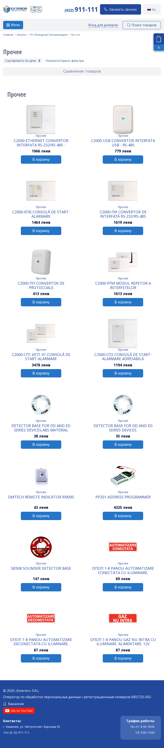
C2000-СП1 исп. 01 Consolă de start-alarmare (41, 356)
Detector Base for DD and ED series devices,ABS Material (40, 428)
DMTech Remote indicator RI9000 (41, 497)
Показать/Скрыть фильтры (64, 60)
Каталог (21, 35)
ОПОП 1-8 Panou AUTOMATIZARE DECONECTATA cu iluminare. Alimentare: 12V (41, 641)
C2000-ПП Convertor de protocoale (41, 285)
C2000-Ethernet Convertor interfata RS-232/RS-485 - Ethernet (41, 142)
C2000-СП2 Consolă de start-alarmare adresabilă (123, 356)
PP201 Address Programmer (122, 497)
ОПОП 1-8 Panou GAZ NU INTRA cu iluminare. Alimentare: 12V (123, 641)
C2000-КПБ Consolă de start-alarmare (41, 214)
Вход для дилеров (103, 25)
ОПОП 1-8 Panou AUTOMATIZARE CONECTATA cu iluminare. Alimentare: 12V (123, 570)
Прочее (41, 136)
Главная (8, 35)
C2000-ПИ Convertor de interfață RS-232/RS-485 (123, 214)
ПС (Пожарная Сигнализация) (48, 35)
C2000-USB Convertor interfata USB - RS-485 (123, 142)
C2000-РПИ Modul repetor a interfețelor (123, 285)
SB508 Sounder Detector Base (41, 568)
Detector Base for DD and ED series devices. (123, 428)
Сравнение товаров (82, 71)
